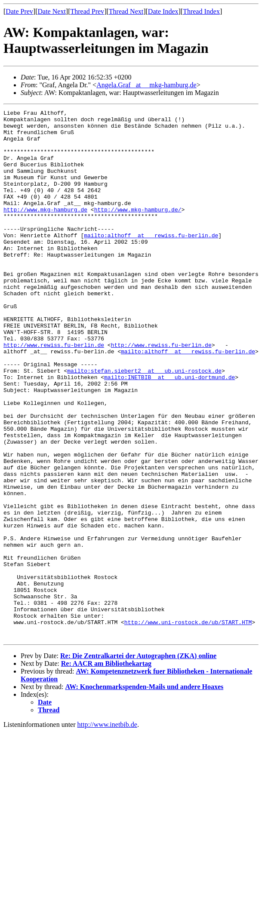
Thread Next (126, 11)
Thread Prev (87, 11)
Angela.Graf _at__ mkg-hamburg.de (146, 85)
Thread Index (201, 11)
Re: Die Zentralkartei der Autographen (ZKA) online (138, 761)
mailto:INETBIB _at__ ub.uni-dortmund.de (169, 431)
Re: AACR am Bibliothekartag (106, 769)
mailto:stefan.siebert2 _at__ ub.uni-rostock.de (144, 423)
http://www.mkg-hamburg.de (45, 230)
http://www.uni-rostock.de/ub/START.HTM (188, 725)
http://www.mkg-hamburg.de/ (138, 230)
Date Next (52, 11)
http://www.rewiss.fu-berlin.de (53, 392)
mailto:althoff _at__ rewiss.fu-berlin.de (151, 261)
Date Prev (19, 11)
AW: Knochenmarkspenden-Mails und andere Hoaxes (144, 792)
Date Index (163, 11)
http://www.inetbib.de (107, 830)
